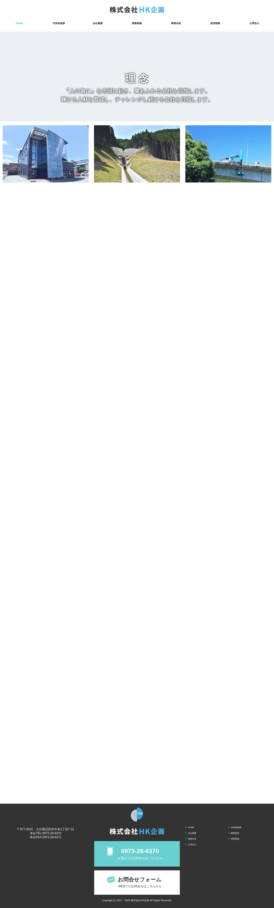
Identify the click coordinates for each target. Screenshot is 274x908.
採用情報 (215, 23)
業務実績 (137, 23)
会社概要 (98, 23)
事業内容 (176, 23)
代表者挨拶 (59, 23)
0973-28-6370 (51, 833)
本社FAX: (36, 837)
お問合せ (254, 23)
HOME (19, 23)
